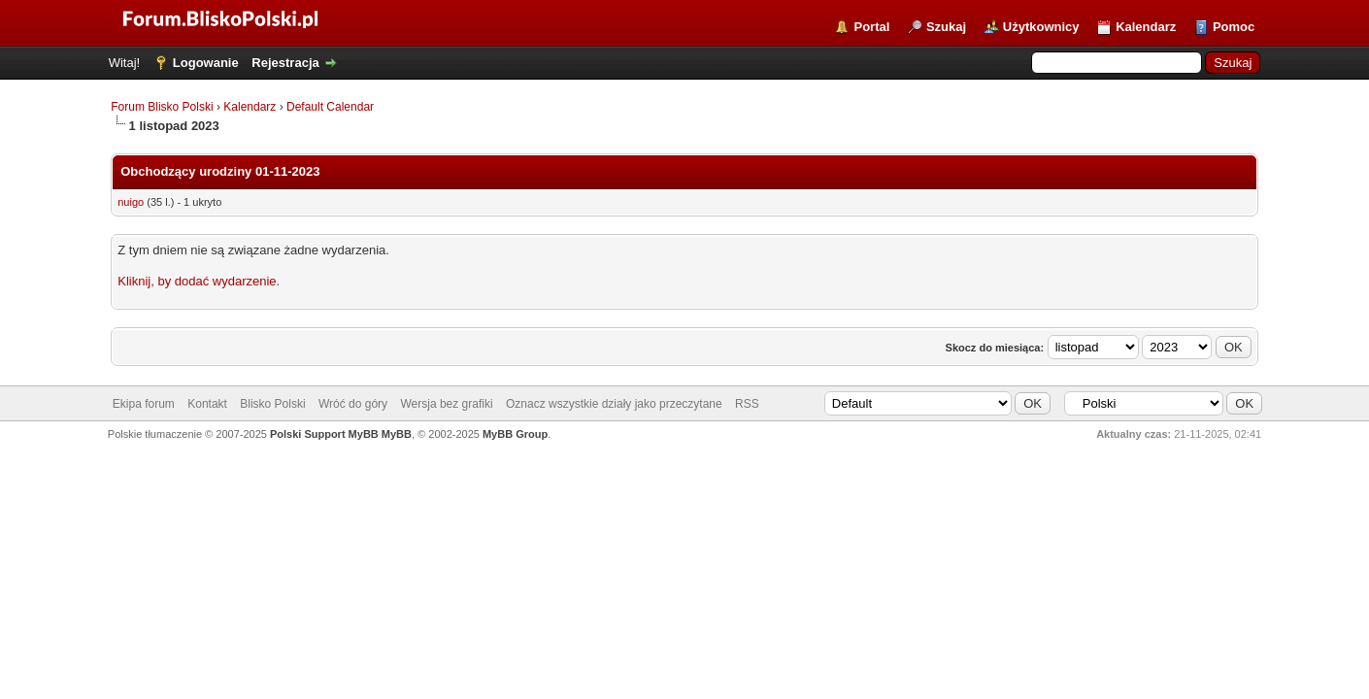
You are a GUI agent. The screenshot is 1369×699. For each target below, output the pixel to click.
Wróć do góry (352, 404)
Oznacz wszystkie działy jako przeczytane (614, 404)
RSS (747, 404)
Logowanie (206, 62)
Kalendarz (1146, 26)
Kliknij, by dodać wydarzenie (196, 281)
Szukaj (946, 26)
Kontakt (207, 404)
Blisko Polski (272, 404)
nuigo (130, 202)
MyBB (397, 434)
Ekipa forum (144, 404)
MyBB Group (515, 434)
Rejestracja (284, 62)
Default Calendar (330, 107)
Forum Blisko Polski (162, 107)
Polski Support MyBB (324, 434)
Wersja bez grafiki (446, 404)
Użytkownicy (1041, 26)
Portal (871, 26)
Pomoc (1233, 26)
